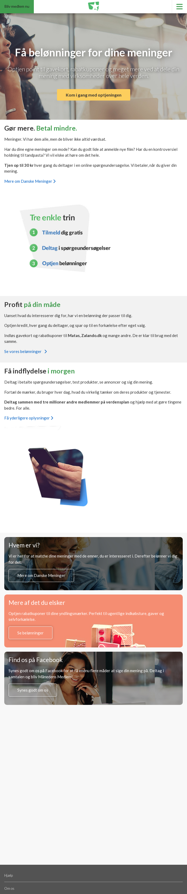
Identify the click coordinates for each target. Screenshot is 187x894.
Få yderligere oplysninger (28, 417)
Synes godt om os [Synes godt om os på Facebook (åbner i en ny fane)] (32, 690)
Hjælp (8, 875)
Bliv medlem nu (17, 6)
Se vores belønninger (25, 351)
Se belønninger (30, 632)
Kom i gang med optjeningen (93, 94)
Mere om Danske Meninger (29, 181)
